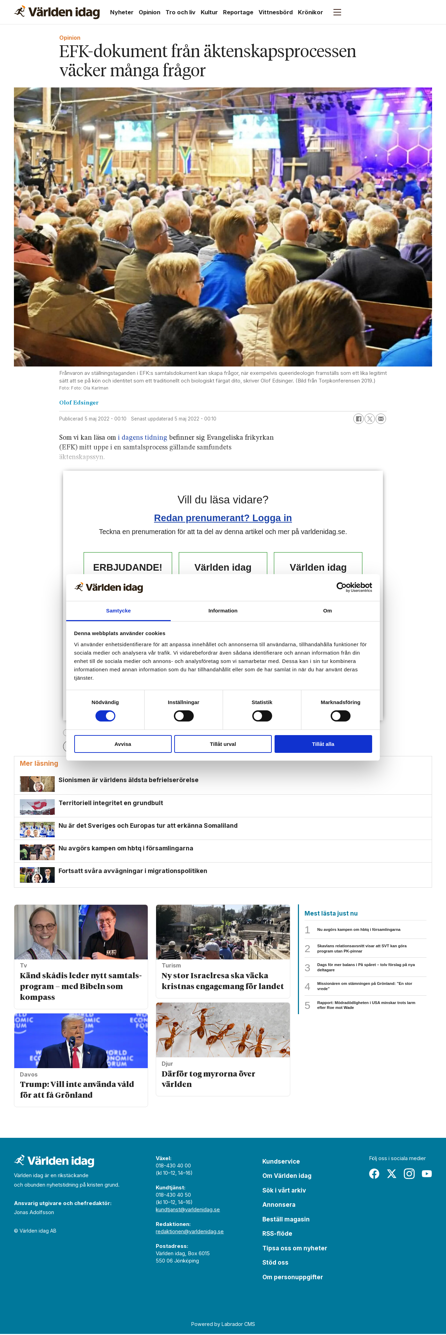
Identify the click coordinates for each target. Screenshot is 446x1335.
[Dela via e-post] (381, 419)
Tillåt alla (323, 744)
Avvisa (123, 744)
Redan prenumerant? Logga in (223, 517)
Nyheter (121, 12)
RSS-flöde (277, 1234)
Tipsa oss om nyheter (294, 1249)
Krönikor (310, 12)
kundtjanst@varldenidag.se (188, 1210)
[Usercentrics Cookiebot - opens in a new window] (341, 587)
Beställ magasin (286, 1220)
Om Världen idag (287, 1176)
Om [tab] (327, 611)
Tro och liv (180, 12)
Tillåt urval (223, 744)
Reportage (238, 12)
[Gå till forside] (57, 12)
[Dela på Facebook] (358, 419)
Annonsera (278, 1205)
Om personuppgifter (292, 1278)
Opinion (149, 12)
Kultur (209, 12)
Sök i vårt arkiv (284, 1191)
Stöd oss (275, 1263)
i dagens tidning (142, 437)
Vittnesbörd (276, 12)
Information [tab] (223, 611)
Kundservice (281, 1162)
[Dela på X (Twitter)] (369, 419)
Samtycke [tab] (118, 611)
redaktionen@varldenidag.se (190, 1232)
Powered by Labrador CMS (223, 1325)
